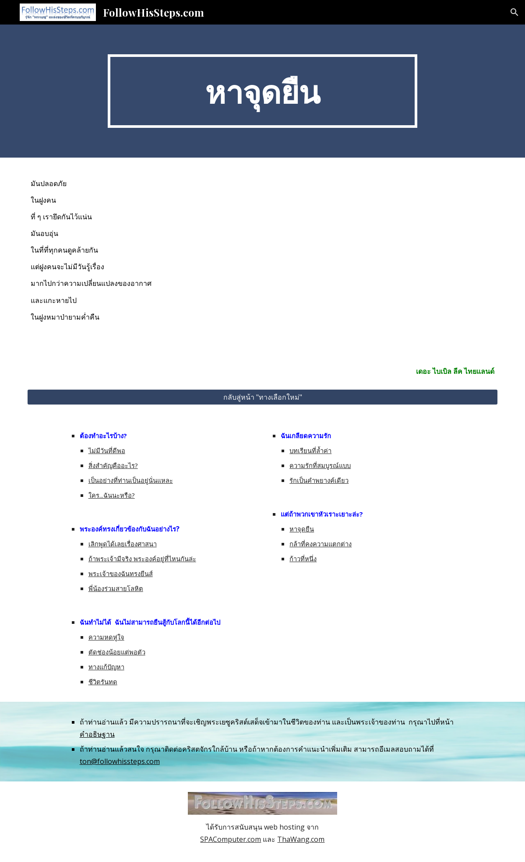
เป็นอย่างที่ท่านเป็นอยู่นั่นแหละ (130, 480)
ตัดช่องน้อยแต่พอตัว (116, 651)
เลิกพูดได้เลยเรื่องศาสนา (122, 543)
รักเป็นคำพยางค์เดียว (319, 480)
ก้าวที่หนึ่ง (303, 558)
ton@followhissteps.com (120, 761)
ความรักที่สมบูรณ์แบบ (320, 465)
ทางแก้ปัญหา (106, 666)
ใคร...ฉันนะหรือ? (111, 495)
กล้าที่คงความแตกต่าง (320, 543)
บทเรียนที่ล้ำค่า (310, 450)
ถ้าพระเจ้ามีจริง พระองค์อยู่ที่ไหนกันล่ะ (142, 558)
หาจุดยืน (301, 528)
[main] (263, 91)
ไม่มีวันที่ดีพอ (106, 450)
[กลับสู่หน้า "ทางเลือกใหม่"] (262, 397)
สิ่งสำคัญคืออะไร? (113, 465)
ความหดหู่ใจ (106, 637)
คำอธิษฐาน (97, 734)
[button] (514, 12)
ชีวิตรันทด (102, 681)
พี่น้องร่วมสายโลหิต (115, 588)
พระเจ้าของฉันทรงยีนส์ (120, 573)
